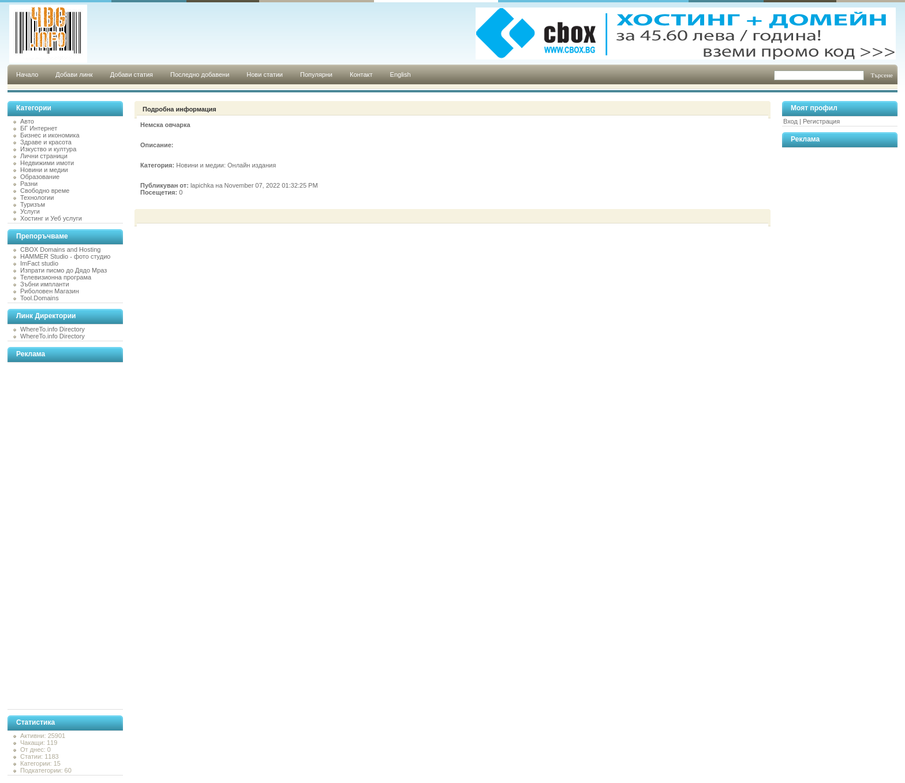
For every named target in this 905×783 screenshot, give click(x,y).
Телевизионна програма (55, 277)
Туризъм (32, 204)
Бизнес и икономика (50, 135)
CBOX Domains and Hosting (60, 249)
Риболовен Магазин (49, 291)
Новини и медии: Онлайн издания (226, 165)
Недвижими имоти (47, 162)
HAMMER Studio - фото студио (65, 256)
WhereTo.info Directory (52, 329)
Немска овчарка (165, 124)
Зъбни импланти (44, 284)
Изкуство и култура (48, 149)
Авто (27, 121)
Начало (27, 74)
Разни (29, 183)
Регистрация (821, 121)
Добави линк (73, 74)
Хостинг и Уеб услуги (51, 218)
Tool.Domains (39, 297)
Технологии (37, 197)
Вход (790, 121)
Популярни (316, 74)
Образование (39, 176)
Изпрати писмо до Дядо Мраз (63, 270)
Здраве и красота (46, 142)
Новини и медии (44, 169)
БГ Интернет (38, 128)
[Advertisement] (54, 536)
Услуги (30, 211)
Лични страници (44, 155)
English (400, 74)
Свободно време (44, 190)
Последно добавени (199, 74)
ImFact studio (39, 263)
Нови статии (264, 74)
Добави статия (131, 74)
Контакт (361, 74)
